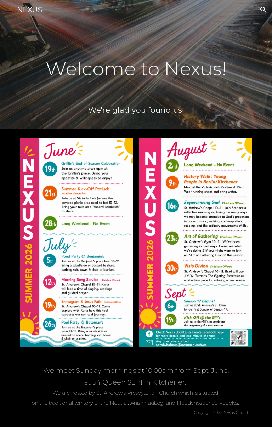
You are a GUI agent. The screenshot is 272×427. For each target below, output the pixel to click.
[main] (136, 63)
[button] (8, 9)
